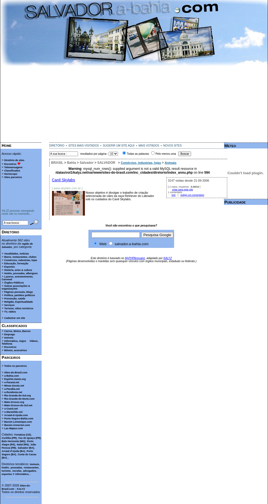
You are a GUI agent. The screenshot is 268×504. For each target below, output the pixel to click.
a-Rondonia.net (13, 392)
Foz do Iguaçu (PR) (29, 438)
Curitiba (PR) (9, 438)
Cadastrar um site (14, 318)
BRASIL (57, 163)
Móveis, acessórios (15, 350)
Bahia (71, 163)
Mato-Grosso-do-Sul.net (18, 405)
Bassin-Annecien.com (17, 425)
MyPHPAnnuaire (135, 258)
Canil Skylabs (63, 180)
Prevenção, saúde (14, 298)
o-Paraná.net (11, 382)
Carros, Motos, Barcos (17, 331)
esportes (7, 474)
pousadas (16, 467)
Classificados (12, 170)
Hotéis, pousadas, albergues (21, 273)
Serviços (9, 305)
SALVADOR (106, 163)
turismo (6, 470)
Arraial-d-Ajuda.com (16, 415)
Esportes (9, 266)
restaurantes (31, 467)
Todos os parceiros (15, 366)
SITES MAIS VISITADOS (83, 145)
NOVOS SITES (172, 145)
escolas (16, 470)
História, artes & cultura (18, 270)
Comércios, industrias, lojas (20, 260)
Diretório (10, 232)
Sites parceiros (13, 177)
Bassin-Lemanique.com (18, 421)
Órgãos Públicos (14, 282)
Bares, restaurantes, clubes (20, 257)
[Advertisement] (134, 104)
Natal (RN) (23, 444)
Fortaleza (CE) (22, 434)
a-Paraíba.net (12, 389)
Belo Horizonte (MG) (13, 441)
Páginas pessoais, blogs (18, 292)
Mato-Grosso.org (14, 402)
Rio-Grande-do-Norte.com (19, 398)
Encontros (10, 164)
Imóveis (8, 337)
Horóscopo (10, 174)
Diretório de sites (14, 160)
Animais (171, 162)
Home (6, 145)
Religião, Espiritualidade (18, 301)
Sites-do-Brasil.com (15, 372)
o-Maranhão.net (13, 412)
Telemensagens (13, 167)
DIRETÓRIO (57, 145)
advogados (29, 470)
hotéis (5, 467)
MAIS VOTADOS (149, 145)
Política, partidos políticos (19, 295)
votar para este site (182, 189)
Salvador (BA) (26, 447)
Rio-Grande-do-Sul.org (17, 395)
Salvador (87, 163)
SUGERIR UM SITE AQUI (119, 145)
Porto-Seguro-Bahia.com (18, 418)
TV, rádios (10, 311)
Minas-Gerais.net (14, 385)
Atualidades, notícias (16, 253)
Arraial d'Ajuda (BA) (13, 451)
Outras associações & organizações (16, 287)
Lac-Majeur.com (13, 428)
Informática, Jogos (15, 341)
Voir (173, 195)
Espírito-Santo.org (15, 379)
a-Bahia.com (11, 375)
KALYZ (21, 489)
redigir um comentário (192, 195)
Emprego (9, 334)
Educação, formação (16, 263)
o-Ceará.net (11, 408)
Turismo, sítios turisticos (18, 308)
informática (22, 474)
